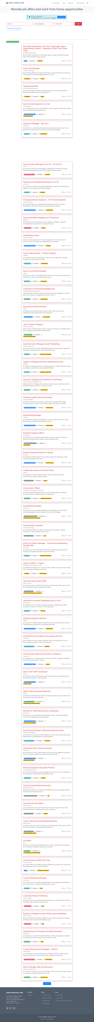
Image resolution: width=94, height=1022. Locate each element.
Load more (47, 983)
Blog (64, 3)
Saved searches (80, 3)
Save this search (13, 28)
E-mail (30, 995)
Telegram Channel (47, 997)
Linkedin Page (46, 1003)
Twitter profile (46, 1000)
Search (78, 24)
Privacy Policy (60, 997)
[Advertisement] (47, 34)
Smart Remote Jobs (16, 3)
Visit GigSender (61, 17)
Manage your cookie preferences (64, 1000)
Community (70, 3)
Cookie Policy (60, 995)
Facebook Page (46, 995)
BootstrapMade (50, 1019)
